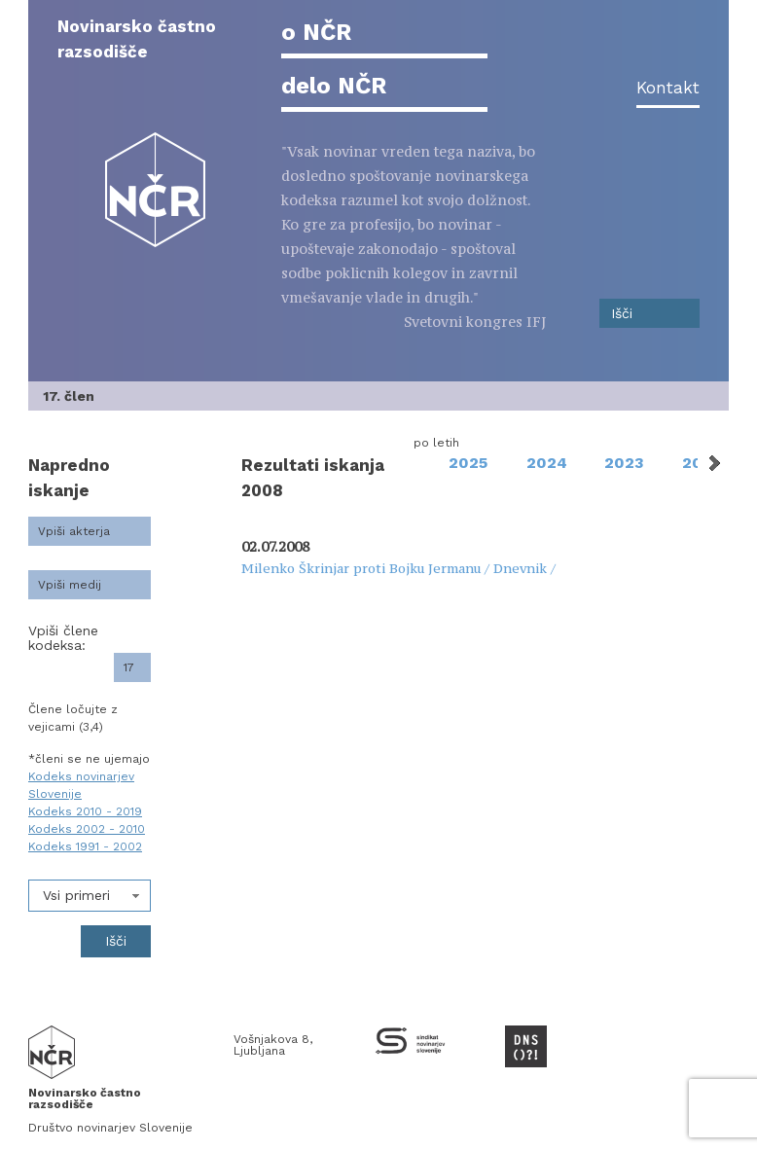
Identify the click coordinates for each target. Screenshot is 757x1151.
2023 (624, 462)
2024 (546, 462)
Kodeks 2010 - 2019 (85, 811)
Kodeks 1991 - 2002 (85, 846)
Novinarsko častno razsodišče (136, 39)
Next (713, 463)
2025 (468, 462)
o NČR (316, 32)
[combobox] (89, 896)
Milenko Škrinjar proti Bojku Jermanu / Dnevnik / (398, 568)
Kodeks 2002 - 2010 (86, 829)
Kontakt (668, 87)
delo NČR (333, 85)
